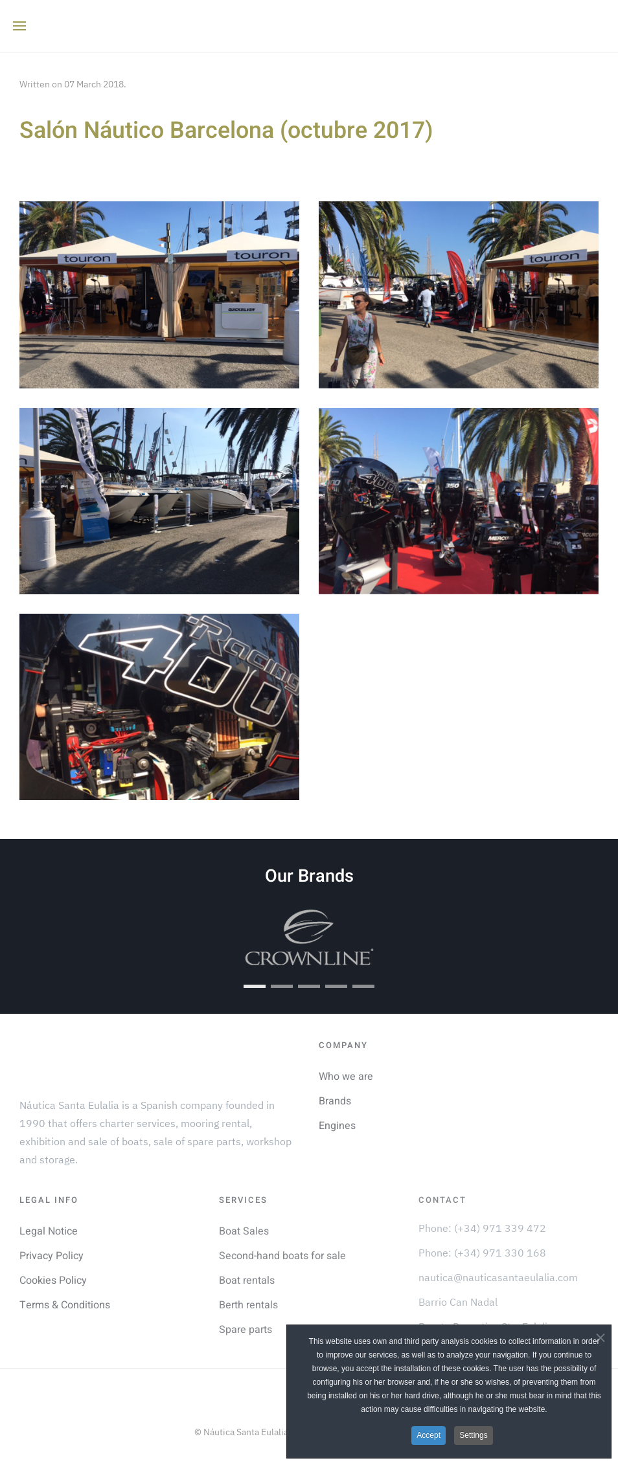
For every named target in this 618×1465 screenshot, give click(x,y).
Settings (473, 1435)
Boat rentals (247, 1280)
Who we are (346, 1076)
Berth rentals (248, 1305)
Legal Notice (48, 1231)
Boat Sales (244, 1231)
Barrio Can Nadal (458, 1301)
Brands (335, 1101)
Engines (337, 1126)
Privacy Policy (51, 1256)
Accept (429, 1435)
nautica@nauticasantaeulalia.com (498, 1277)
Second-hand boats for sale (282, 1256)
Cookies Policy (53, 1280)
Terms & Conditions (64, 1305)
